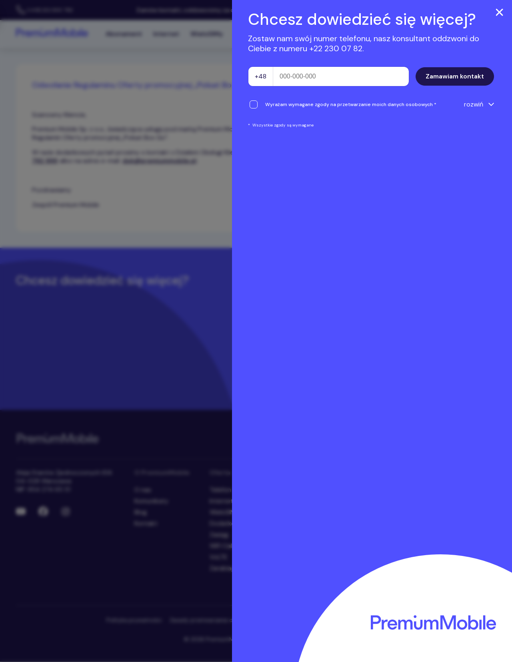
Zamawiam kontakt (455, 76)
